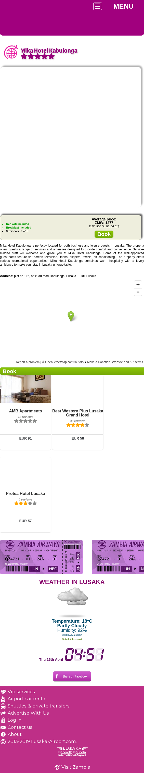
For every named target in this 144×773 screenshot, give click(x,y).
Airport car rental (27, 699)
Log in (15, 720)
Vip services (21, 692)
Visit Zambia (75, 767)
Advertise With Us (28, 713)
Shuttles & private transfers (39, 706)
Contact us (20, 727)
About (15, 734)
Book (104, 234)
